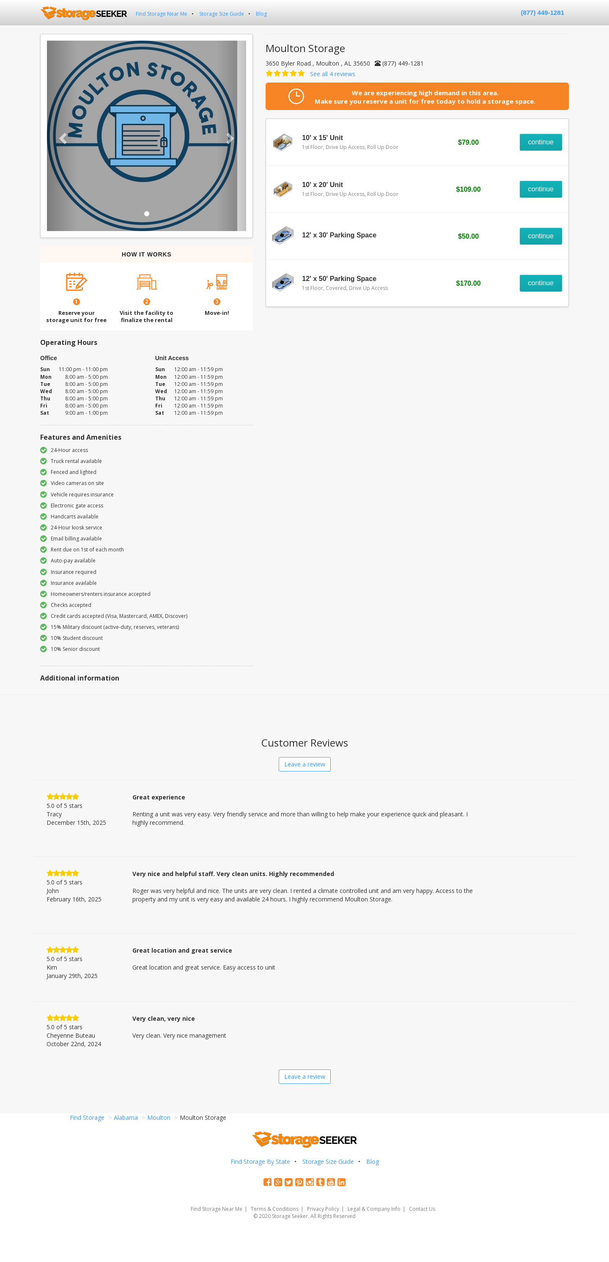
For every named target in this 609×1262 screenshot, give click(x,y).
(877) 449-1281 (542, 12)
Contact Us (422, 1208)
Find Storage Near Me (161, 13)
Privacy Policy (323, 1208)
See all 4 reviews (332, 74)
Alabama (126, 1117)
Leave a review (304, 764)
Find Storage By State (260, 1161)
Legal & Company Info (374, 1208)
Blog (261, 13)
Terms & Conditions (275, 1208)
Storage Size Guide (221, 13)
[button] (62, 136)
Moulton (158, 1117)
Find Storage (87, 1117)
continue (541, 142)
